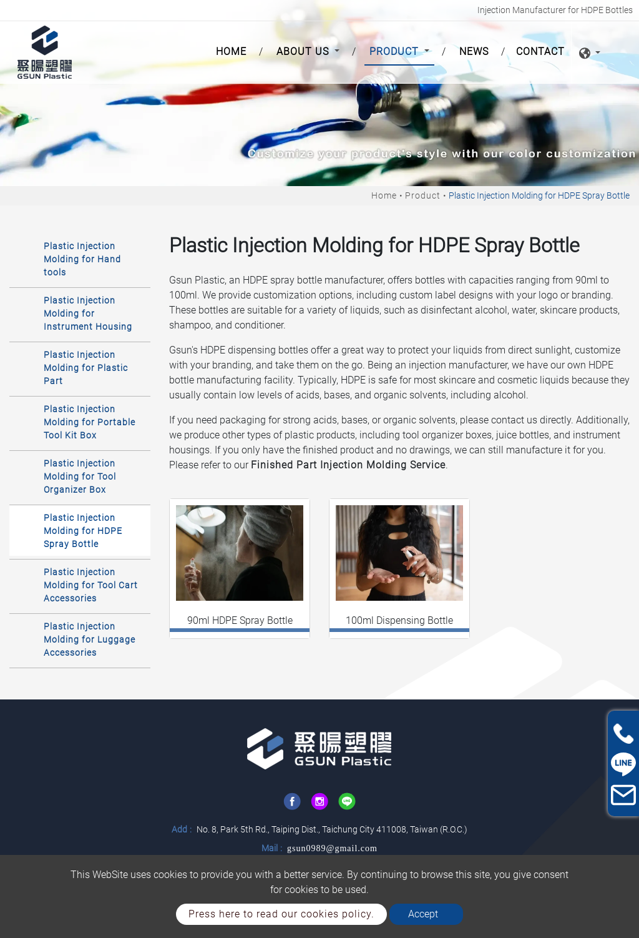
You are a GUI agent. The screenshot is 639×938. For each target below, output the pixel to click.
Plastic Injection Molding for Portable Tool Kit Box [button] (89, 422)
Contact (540, 51)
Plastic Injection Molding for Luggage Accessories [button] (89, 639)
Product (423, 195)
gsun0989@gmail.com (332, 848)
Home (233, 50)
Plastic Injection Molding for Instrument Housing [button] (88, 313)
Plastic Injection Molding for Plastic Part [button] (86, 368)
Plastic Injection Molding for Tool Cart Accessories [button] (91, 585)
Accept (423, 914)
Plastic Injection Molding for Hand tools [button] (82, 259)
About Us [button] (304, 51)
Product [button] (395, 51)
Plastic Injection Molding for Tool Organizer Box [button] (80, 476)
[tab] (79, 259)
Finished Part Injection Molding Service (348, 465)
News (474, 51)
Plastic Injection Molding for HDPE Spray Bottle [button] (83, 531)
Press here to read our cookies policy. (281, 914)
